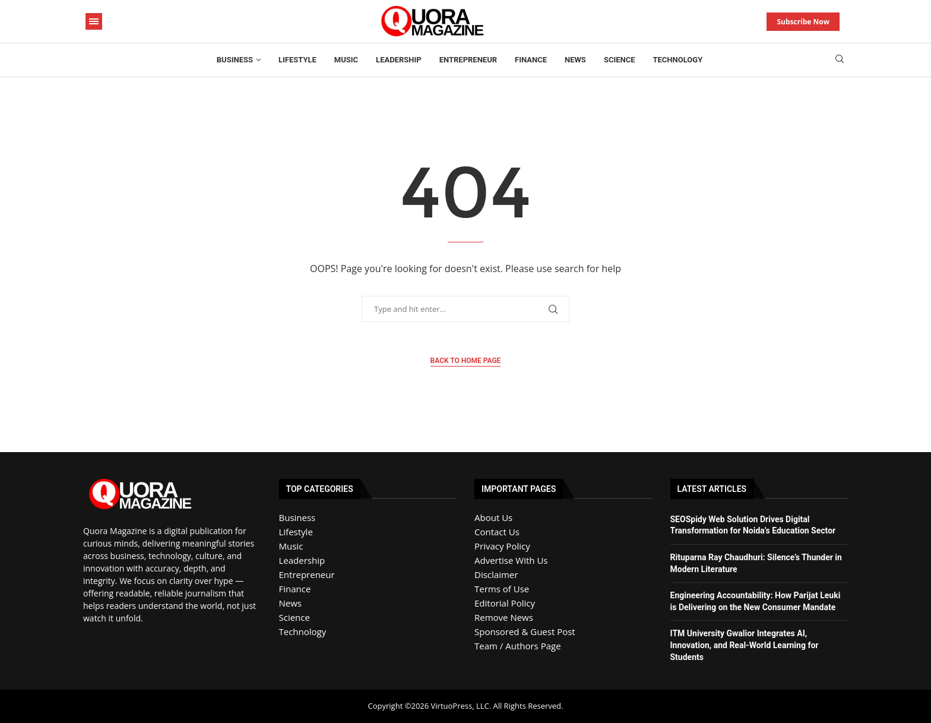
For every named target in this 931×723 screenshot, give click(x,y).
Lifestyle (297, 59)
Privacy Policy (502, 546)
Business (235, 59)
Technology (678, 59)
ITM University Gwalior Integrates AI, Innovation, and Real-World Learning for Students (744, 645)
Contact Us (497, 532)
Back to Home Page (465, 360)
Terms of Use (501, 589)
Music (346, 59)
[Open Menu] (94, 21)
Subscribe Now (803, 22)
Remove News (503, 617)
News (575, 59)
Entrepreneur (468, 59)
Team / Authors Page (517, 646)
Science (619, 59)
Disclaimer (496, 574)
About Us (493, 517)
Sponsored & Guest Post (524, 631)
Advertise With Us (510, 560)
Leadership (399, 59)
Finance (531, 59)
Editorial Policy (504, 603)
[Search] (840, 60)
